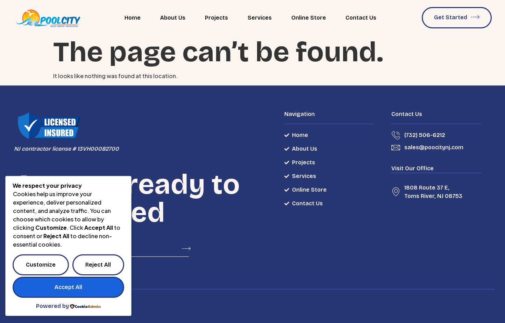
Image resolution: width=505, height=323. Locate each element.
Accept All (68, 287)
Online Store (308, 17)
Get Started (456, 17)
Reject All (98, 264)
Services (260, 17)
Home (133, 17)
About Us (172, 17)
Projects (216, 17)
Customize (41, 264)
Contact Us (361, 17)
